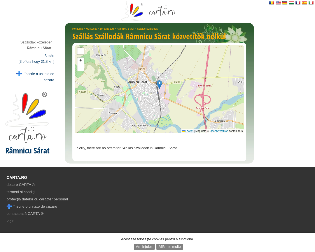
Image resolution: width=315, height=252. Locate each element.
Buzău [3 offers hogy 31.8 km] (36, 58)
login (10, 221)
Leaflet (187, 131)
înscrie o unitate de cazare (32, 206)
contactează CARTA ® (25, 214)
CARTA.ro (17, 177)
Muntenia (91, 28)
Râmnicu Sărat (125, 28)
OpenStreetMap (219, 131)
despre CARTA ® (21, 185)
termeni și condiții (21, 192)
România (77, 28)
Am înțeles (144, 246)
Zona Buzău (107, 28)
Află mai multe (170, 246)
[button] (159, 84)
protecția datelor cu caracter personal (37, 199)
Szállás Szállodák (147, 28)
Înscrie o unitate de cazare (35, 76)
